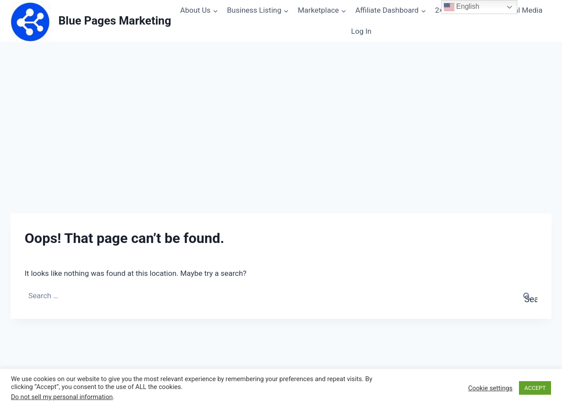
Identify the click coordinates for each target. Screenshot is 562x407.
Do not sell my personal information (62, 397)
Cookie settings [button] (490, 388)
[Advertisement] (281, 138)
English (461, 7)
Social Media (521, 10)
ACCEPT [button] (535, 388)
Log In (361, 31)
